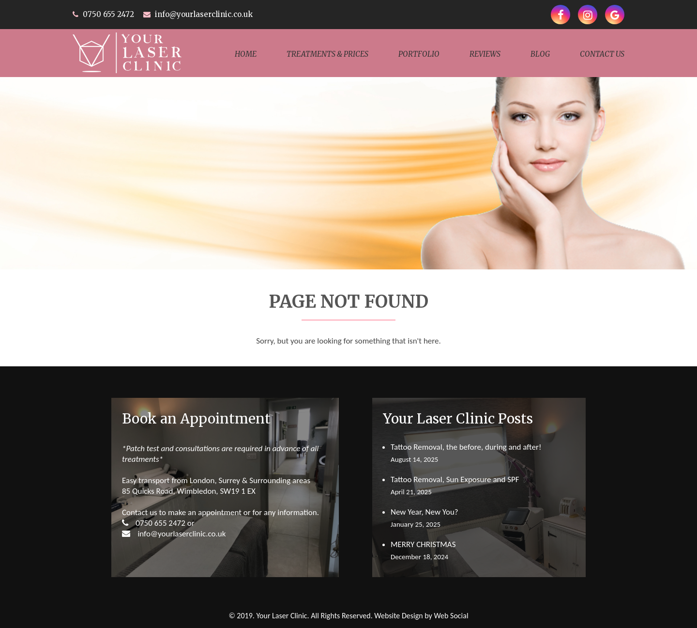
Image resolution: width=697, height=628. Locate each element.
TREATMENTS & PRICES (327, 54)
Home (246, 54)
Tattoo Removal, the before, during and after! (466, 447)
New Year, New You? (424, 512)
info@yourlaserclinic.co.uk (204, 14)
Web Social (451, 615)
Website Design (398, 615)
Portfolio (418, 54)
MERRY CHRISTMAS (423, 544)
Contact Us (602, 54)
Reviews (485, 54)
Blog (540, 54)
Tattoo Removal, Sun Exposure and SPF (455, 479)
